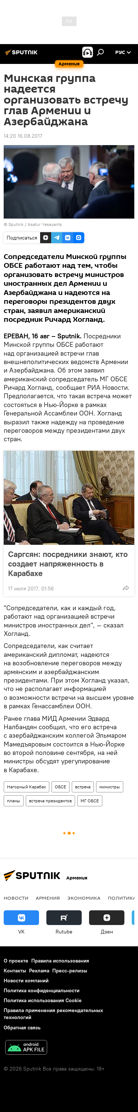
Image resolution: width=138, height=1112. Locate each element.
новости (16, 898)
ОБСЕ (60, 786)
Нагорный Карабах (26, 786)
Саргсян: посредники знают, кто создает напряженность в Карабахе (68, 563)
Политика (122, 898)
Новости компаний (26, 980)
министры (109, 786)
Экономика (83, 898)
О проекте (16, 960)
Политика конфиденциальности (41, 990)
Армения (48, 898)
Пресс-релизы (69, 970)
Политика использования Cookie (43, 1000)
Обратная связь (22, 1027)
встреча (83, 786)
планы (13, 800)
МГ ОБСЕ (90, 800)
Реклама (39, 970)
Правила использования (60, 960)
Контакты (15, 970)
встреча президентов (50, 800)
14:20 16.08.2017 (23, 136)
